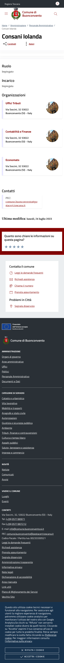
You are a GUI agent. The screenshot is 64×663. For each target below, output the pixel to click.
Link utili (6, 587)
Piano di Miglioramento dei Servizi (20, 592)
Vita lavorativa (9, 403)
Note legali (7, 572)
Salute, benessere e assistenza (18, 448)
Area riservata (9, 582)
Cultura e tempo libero (13, 438)
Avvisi (5, 479)
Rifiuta (32, 650)
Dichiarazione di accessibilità (17, 577)
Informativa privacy (12, 567)
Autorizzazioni (9, 418)
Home (4, 25)
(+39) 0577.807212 (16, 524)
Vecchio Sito (8, 597)
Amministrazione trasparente (17, 562)
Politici (5, 371)
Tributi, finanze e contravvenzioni (19, 433)
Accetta (32, 656)
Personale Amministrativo (41, 25)
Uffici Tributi (13, 103)
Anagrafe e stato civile (13, 413)
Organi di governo (11, 357)
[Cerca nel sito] (55, 14)
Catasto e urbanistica (13, 398)
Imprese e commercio (13, 452)
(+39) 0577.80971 (15, 519)
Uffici (4, 366)
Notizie (5, 469)
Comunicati (8, 474)
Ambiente (7, 428)
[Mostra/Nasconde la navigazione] (6, 13)
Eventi (5, 501)
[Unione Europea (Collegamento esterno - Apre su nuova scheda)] (32, 327)
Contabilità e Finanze (18, 131)
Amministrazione (18, 25)
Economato (12, 160)
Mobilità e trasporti (12, 408)
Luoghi (5, 496)
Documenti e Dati (11, 381)
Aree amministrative (13, 361)
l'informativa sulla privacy (18, 641)
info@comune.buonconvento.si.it (26, 529)
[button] (12, 4)
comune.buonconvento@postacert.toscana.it (30, 534)
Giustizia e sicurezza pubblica (17, 423)
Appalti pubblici (10, 443)
